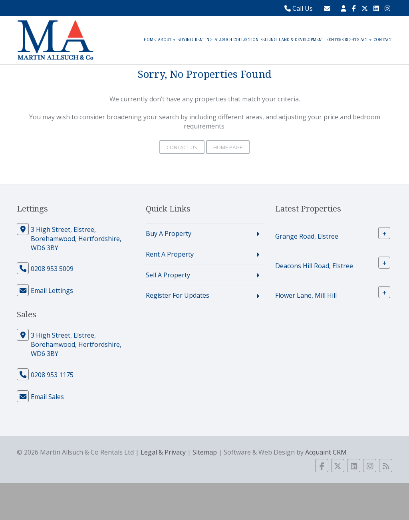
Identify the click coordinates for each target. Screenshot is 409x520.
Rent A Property (170, 254)
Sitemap (205, 452)
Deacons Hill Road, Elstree (314, 265)
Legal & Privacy (163, 452)
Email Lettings (52, 290)
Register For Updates (177, 295)
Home (150, 40)
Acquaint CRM (326, 452)
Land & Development (301, 40)
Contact (382, 40)
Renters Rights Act (348, 40)
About (166, 40)
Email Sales (47, 396)
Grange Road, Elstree (306, 236)
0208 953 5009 (52, 268)
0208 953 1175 (52, 374)
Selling (268, 40)
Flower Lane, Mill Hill (306, 295)
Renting (203, 40)
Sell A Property (168, 275)
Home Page (227, 147)
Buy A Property (168, 233)
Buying (185, 40)
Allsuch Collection (236, 40)
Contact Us (182, 147)
